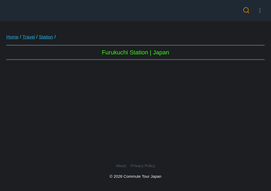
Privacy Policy (143, 166)
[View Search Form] (246, 11)
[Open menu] (260, 10)
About (121, 166)
